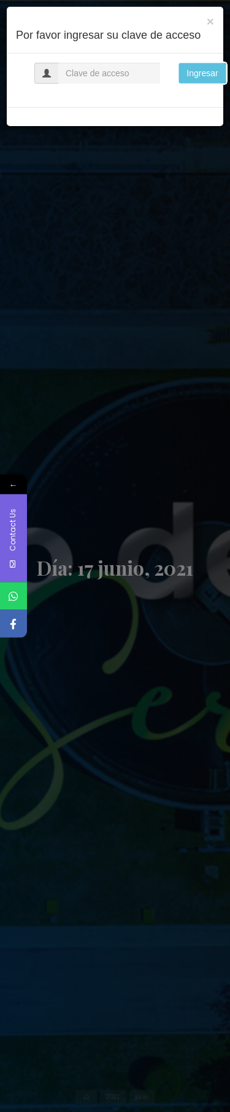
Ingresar (202, 73)
